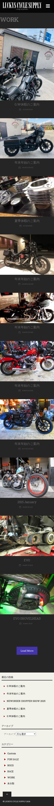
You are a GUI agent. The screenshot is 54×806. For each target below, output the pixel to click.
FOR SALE (13, 759)
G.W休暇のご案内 (27, 104)
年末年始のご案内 (27, 162)
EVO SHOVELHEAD (27, 618)
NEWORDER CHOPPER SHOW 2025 (26, 701)
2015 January (26, 502)
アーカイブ (9, 733)
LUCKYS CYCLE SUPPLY (15, 801)
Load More (27, 650)
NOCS (10, 765)
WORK (11, 777)
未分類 (10, 783)
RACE (10, 771)
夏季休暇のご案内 (27, 221)
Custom (11, 753)
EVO (27, 560)
